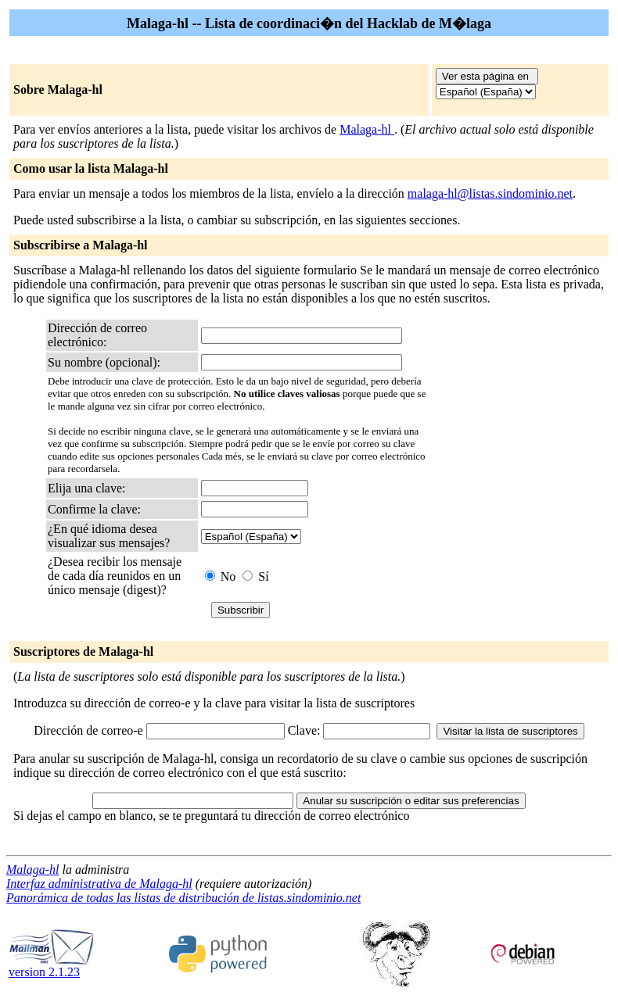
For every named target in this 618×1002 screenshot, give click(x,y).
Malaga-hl (367, 129)
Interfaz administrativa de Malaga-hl (99, 883)
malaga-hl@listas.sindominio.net (490, 193)
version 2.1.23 (52, 966)
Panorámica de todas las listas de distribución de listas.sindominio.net (183, 897)
